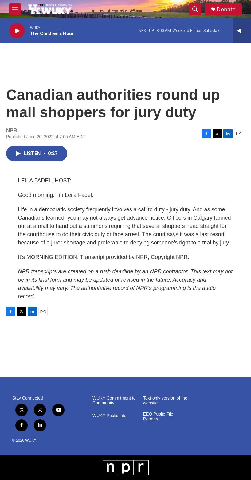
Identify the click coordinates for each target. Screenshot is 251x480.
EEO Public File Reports (158, 416)
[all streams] (242, 30)
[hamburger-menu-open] (15, 9)
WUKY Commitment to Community (114, 400)
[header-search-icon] (195, 9)
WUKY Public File (109, 415)
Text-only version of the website (165, 400)
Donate (226, 9)
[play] (17, 30)
